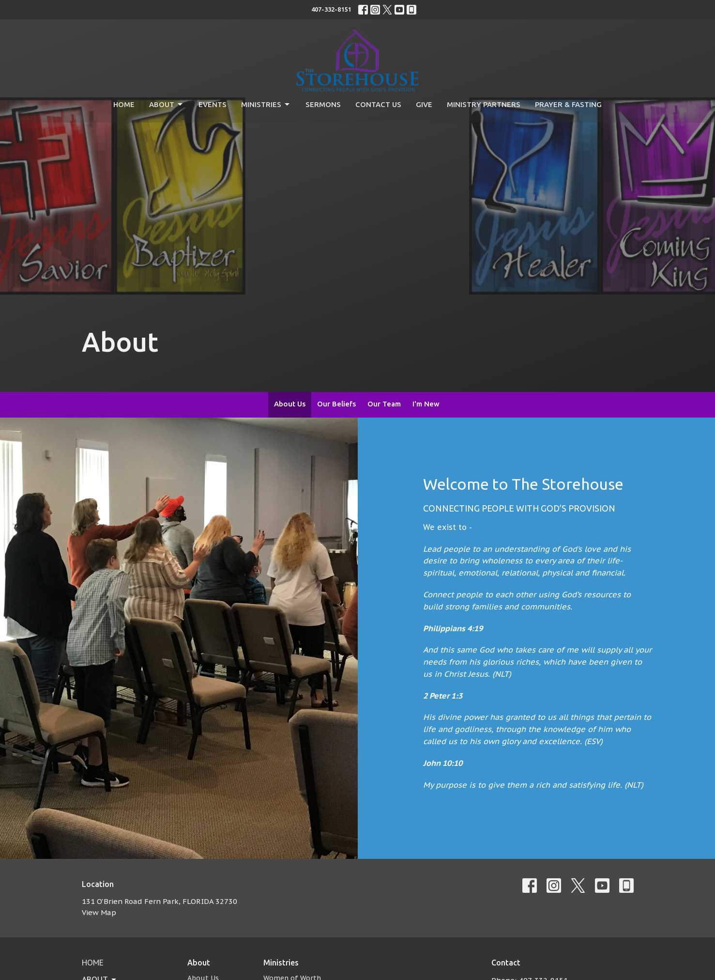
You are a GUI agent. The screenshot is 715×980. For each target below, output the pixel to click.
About (166, 104)
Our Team (384, 404)
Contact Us (378, 104)
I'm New (426, 404)
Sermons (323, 104)
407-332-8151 (331, 9)
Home (124, 104)
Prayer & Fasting (568, 104)
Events (212, 104)
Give (424, 104)
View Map (99, 912)
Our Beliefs (336, 404)
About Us (289, 404)
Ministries (266, 104)
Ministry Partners (483, 104)
